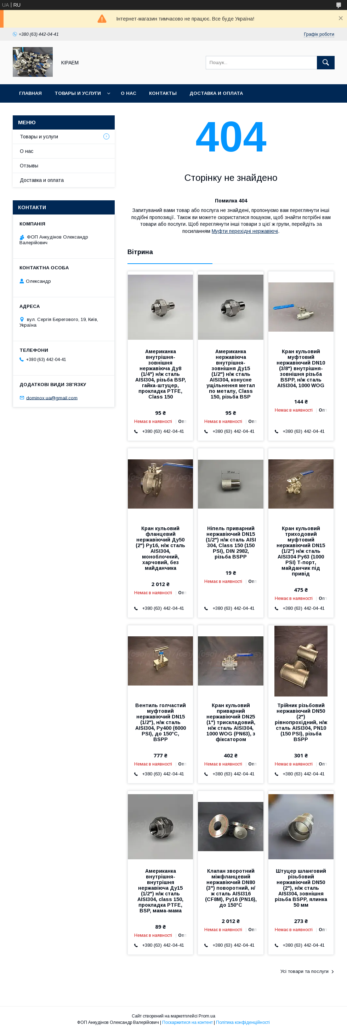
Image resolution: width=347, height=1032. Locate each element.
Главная (30, 93)
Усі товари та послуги (304, 971)
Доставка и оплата (216, 93)
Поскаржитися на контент (187, 1022)
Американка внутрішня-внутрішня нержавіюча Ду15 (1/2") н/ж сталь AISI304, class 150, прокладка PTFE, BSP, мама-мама (160, 890)
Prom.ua (207, 1016)
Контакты (163, 93)
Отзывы (29, 165)
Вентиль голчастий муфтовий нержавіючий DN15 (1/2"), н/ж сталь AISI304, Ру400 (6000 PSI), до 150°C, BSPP (160, 722)
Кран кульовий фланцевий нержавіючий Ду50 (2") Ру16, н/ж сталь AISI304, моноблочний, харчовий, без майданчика (160, 548)
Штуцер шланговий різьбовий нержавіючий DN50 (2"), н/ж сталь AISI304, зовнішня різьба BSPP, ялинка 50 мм (301, 888)
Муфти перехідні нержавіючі (245, 231)
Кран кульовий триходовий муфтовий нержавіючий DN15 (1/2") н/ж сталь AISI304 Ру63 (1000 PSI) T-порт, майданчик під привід (301, 551)
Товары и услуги (78, 93)
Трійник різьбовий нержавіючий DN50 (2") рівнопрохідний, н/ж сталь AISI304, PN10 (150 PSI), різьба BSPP (301, 722)
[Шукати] (326, 62)
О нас (128, 93)
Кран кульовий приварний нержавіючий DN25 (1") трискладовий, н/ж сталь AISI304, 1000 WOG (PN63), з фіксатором (230, 722)
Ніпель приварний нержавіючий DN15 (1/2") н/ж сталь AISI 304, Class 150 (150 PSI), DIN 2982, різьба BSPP (231, 543)
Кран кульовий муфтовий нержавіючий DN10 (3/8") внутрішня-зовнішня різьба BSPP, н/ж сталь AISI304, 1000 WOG (301, 368)
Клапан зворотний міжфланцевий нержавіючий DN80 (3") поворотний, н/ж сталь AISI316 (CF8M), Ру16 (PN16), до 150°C (231, 888)
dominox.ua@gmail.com (52, 397)
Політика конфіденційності (243, 1022)
